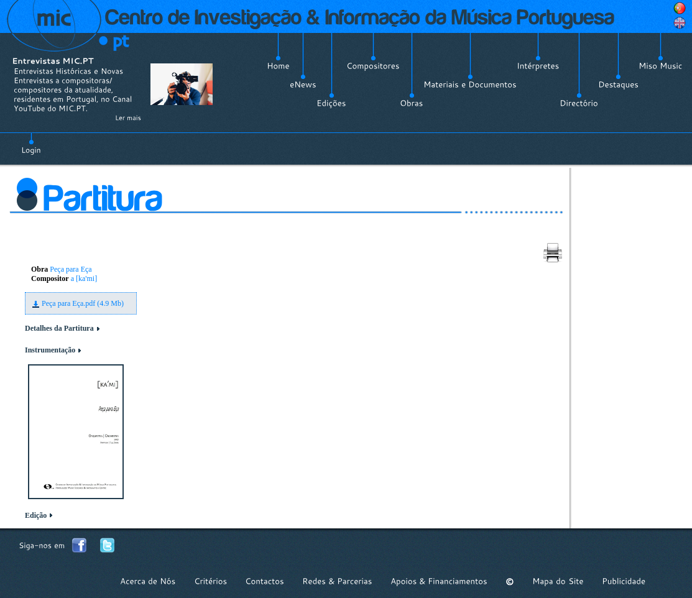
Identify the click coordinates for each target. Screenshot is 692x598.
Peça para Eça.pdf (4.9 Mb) (83, 303)
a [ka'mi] (84, 278)
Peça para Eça (70, 269)
